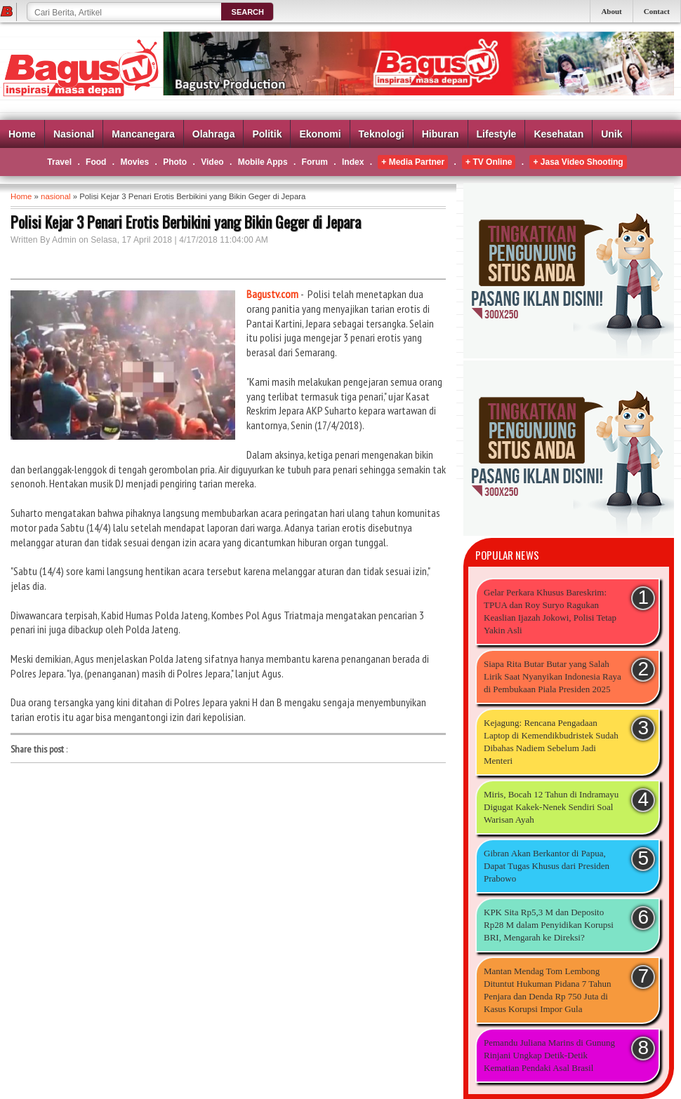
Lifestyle (497, 134)
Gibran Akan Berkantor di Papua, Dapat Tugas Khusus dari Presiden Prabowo (546, 866)
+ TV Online (488, 162)
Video (212, 162)
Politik (267, 134)
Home (22, 134)
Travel (59, 162)
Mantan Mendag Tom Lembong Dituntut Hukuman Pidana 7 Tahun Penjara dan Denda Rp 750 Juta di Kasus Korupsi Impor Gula (547, 990)
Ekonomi (319, 134)
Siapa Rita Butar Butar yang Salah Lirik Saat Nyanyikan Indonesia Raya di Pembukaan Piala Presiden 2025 (552, 676)
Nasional (73, 134)
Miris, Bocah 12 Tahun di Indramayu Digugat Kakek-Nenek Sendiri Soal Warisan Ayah (551, 807)
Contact (657, 11)
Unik (611, 134)
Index (353, 162)
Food (96, 162)
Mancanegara (143, 134)
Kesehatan (558, 134)
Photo (175, 162)
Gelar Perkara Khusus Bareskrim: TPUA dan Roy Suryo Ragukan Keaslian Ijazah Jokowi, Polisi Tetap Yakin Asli (550, 611)
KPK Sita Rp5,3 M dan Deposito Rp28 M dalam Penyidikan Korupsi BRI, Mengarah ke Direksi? (549, 925)
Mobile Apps (263, 162)
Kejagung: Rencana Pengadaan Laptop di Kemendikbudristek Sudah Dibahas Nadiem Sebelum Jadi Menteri (551, 741)
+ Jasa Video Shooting (578, 162)
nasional (55, 196)
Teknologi (381, 134)
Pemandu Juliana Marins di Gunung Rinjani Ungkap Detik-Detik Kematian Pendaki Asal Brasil (549, 1055)
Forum (315, 162)
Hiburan (440, 134)
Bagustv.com (272, 294)
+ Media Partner (412, 162)
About (611, 11)
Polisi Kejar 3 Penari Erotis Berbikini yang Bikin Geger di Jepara (186, 221)
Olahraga (213, 134)
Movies (134, 162)
